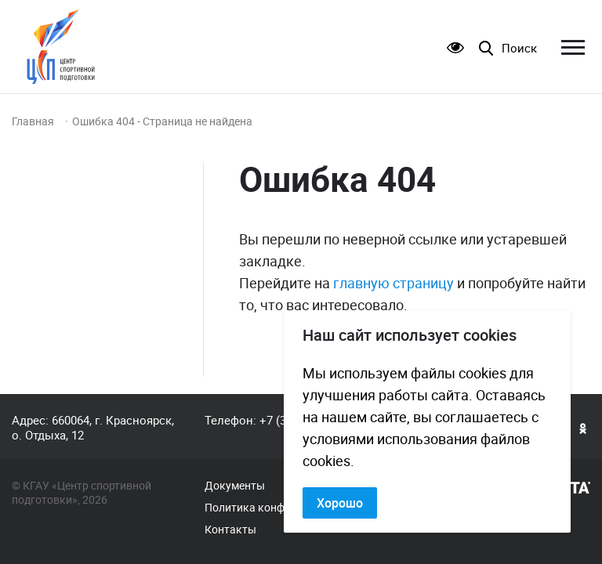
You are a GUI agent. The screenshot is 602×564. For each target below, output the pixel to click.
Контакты (230, 529)
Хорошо (340, 503)
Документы (235, 486)
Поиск (519, 48)
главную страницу (393, 282)
